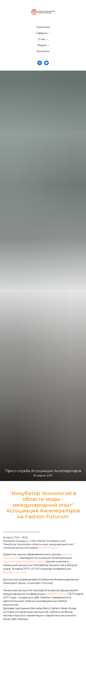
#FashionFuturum (48, 547)
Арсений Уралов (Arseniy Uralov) (24, 561)
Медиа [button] (42, 45)
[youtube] (46, 63)
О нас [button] (42, 39)
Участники (43, 27)
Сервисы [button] (42, 33)
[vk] (39, 63)
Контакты (43, 51)
